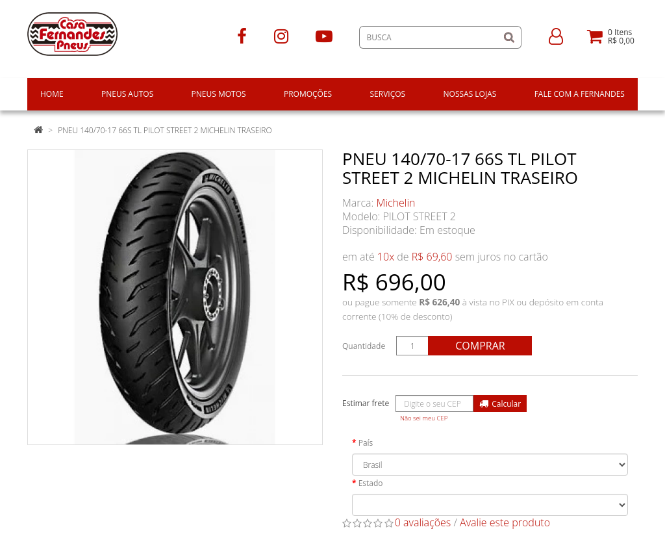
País (365, 442)
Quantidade (363, 346)
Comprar (480, 346)
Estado (370, 483)
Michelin (396, 203)
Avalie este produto (505, 522)
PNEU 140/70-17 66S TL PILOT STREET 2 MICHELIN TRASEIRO (165, 130)
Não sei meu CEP (423, 418)
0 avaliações (423, 522)
